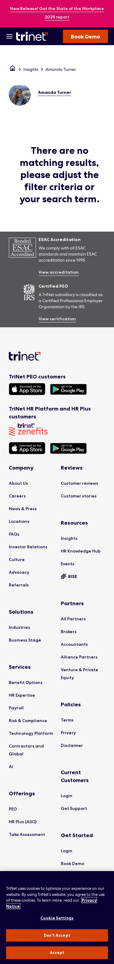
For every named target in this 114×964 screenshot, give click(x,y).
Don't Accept (57, 935)
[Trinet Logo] (33, 36)
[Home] (12, 69)
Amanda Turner (61, 69)
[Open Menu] (9, 36)
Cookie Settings (57, 918)
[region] (57, 917)
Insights (30, 69)
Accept (57, 952)
